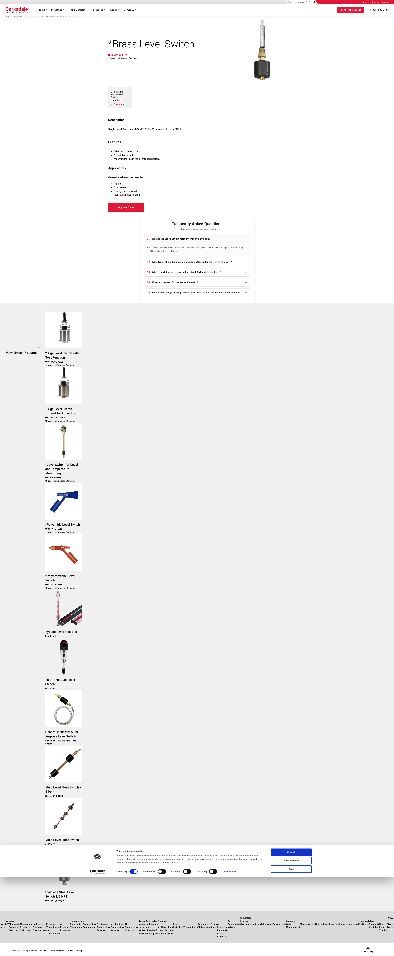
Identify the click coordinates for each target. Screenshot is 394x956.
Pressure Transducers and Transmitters (53, 929)
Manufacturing (350, 924)
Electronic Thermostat (76, 926)
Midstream (267, 924)
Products (40, 10)
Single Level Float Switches (46, 16)
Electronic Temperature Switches (104, 927)
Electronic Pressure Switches (14, 927)
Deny (291, 494)
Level (31, 16)
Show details (229, 497)
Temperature (77, 921)
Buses (365, 924)
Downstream (279, 924)
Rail (360, 924)
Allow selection (291, 486)
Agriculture (322, 924)
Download (119, 104)
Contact (385, 2)
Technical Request (350, 10)
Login (364, 2)
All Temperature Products (132, 927)
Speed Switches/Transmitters (185, 926)
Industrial (291, 921)
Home (8, 16)
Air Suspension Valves (234, 924)
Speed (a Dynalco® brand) (152, 921)
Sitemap (79, 951)
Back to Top (368, 952)
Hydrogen (245, 924)
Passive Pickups (151, 932)
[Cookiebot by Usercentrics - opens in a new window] (97, 497)
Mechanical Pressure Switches (26, 927)
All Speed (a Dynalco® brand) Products (222, 930)
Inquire (114, 10)
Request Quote (126, 207)
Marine (303, 924)
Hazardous (144, 927)
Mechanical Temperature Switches (118, 927)
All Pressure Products (65, 927)
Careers (376, 2)
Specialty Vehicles (374, 926)
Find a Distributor (78, 10)
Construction (335, 924)
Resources (97, 10)
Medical (311, 924)
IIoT (7, 924)
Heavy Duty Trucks (383, 927)
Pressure (10, 921)
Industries (56, 10)
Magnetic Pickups (148, 924)
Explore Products (19, 16)
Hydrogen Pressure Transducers (39, 927)
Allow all (291, 477)
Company (129, 10)
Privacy (70, 951)
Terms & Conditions (56, 951)
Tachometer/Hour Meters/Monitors (207, 926)
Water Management (293, 926)
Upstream (256, 924)
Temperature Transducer (90, 926)
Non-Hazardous (164, 927)
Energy (244, 921)
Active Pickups (142, 932)
